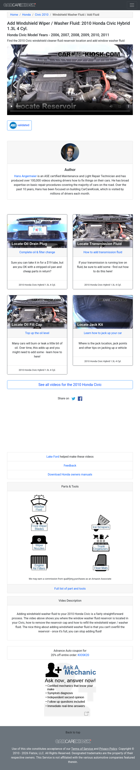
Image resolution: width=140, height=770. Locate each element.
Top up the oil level (37, 333)
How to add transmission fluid (102, 252)
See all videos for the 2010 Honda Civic (70, 384)
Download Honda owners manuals (70, 474)
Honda (26, 14)
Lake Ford (52, 456)
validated (19, 125)
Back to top (73, 732)
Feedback (70, 465)
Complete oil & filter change (37, 252)
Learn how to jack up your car (103, 333)
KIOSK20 (83, 655)
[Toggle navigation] (132, 5)
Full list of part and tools (70, 588)
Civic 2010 (41, 14)
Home (14, 14)
